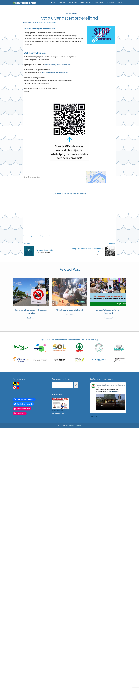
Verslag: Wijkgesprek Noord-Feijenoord (69, 572)
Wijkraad (62, 2)
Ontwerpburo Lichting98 (74, 685)
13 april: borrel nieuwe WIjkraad (69, 471)
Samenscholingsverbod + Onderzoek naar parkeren (69, 369)
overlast (40, 236)
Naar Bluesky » (94, 676)
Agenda (53, 2)
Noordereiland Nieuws (29, 22)
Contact (121, 2)
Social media (99, 2)
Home (45, 2)
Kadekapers (28, 236)
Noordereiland (86, 2)
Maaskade (35, 236)
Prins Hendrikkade (48, 236)
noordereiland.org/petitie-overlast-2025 (57, 65)
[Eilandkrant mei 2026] (60, 662)
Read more (69, 374)
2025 (63, 13)
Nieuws (68, 13)
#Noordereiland (114, 651)
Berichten (110, 2)
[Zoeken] (76, 644)
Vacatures (73, 2)
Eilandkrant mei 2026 (57, 670)
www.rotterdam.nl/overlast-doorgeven (55, 73)
